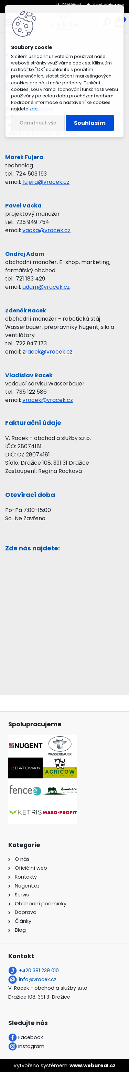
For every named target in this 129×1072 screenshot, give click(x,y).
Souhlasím (90, 123)
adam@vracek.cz (46, 287)
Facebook (30, 1037)
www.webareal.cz (92, 1065)
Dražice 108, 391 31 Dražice (39, 996)
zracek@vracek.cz (47, 352)
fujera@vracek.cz (45, 182)
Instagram (31, 1046)
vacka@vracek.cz (46, 230)
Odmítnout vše (38, 123)
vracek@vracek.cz (47, 400)
